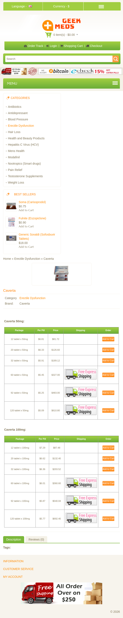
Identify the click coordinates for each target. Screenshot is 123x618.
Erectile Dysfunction (21, 125)
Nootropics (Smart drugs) (24, 163)
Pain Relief (15, 170)
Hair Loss (14, 132)
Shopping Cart (71, 46)
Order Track (33, 46)
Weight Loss (16, 182)
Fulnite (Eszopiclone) (32, 218)
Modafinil (14, 157)
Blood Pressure (18, 119)
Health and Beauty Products (26, 138)
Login (51, 46)
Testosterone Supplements (25, 176)
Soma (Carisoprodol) (32, 202)
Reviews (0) (36, 539)
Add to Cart (108, 339)
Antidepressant (17, 113)
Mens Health (16, 151)
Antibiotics (14, 106)
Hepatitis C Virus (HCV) (23, 144)
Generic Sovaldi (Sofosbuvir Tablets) (37, 236)
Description (13, 539)
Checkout (94, 46)
